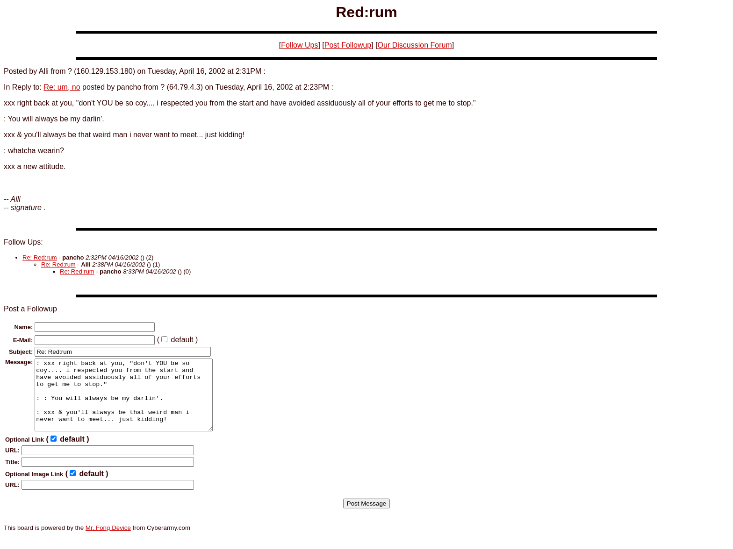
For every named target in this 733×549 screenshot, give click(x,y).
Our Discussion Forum (415, 45)
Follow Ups (299, 45)
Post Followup (348, 45)
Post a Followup (30, 309)
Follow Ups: (23, 242)
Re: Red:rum (39, 257)
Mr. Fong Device (108, 541)
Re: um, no (61, 87)
